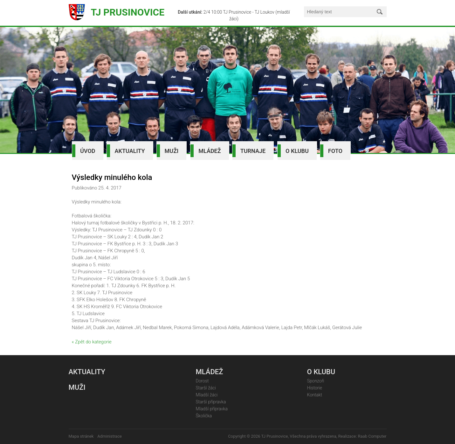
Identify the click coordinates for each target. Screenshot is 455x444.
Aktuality (130, 151)
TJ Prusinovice (128, 12)
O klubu (297, 151)
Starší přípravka (211, 401)
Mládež (209, 151)
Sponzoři (315, 380)
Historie (314, 387)
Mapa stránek (81, 436)
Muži (172, 151)
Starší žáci (206, 387)
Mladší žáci (207, 394)
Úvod (87, 151)
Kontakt (314, 394)
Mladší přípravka (212, 408)
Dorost (202, 380)
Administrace (109, 436)
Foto (335, 151)
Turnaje (252, 151)
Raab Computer (372, 436)
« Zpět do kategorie (92, 342)
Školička (204, 415)
